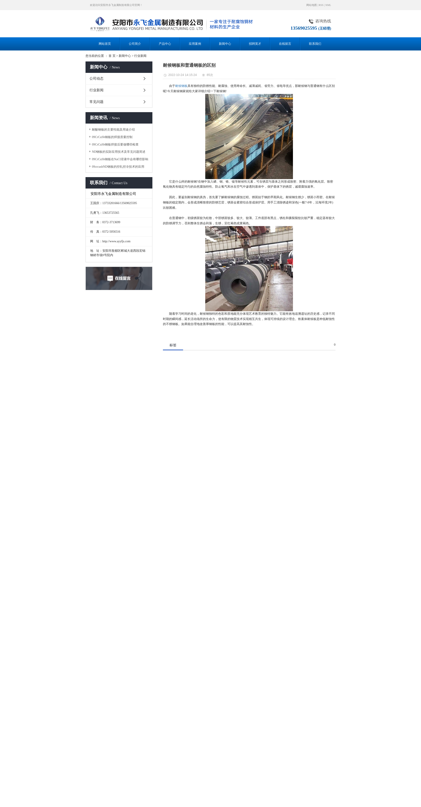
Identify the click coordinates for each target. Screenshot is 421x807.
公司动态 (96, 78)
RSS (321, 5)
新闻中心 (225, 43)
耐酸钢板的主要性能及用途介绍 (113, 129)
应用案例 (195, 43)
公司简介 (135, 43)
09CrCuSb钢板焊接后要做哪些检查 (115, 144)
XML (328, 5)
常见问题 (96, 102)
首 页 (112, 56)
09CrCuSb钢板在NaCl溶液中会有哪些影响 (120, 159)
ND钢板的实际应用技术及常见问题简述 (118, 151)
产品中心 (165, 43)
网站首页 (105, 43)
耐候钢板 (181, 86)
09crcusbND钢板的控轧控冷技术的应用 (118, 166)
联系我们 (315, 43)
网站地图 (311, 5)
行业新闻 (140, 56)
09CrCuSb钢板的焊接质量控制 (112, 137)
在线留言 (285, 43)
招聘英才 (255, 43)
